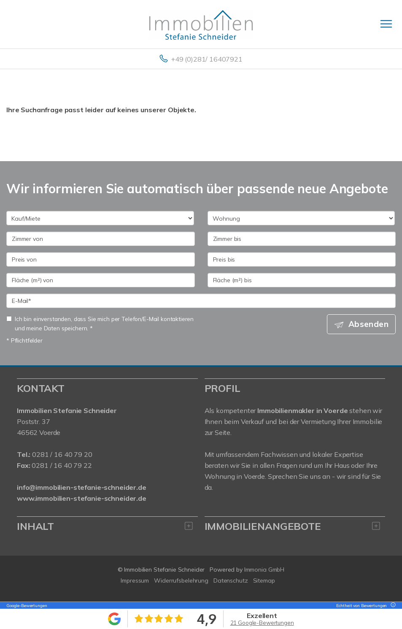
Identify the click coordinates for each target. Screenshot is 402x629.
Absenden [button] (368, 324)
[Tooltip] (392, 605)
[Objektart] (301, 218)
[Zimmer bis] (302, 239)
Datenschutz (230, 580)
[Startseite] (201, 24)
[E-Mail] (201, 301)
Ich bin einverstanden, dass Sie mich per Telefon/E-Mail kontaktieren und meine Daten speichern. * (100, 323)
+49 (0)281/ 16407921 (207, 59)
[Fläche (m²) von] (100, 280)
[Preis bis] (302, 259)
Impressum (135, 580)
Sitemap (264, 580)
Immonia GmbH (264, 569)
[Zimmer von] (100, 239)
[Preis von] (100, 259)
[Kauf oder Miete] (100, 218)
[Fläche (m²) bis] (302, 280)
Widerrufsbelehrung (181, 580)
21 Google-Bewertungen (262, 622)
